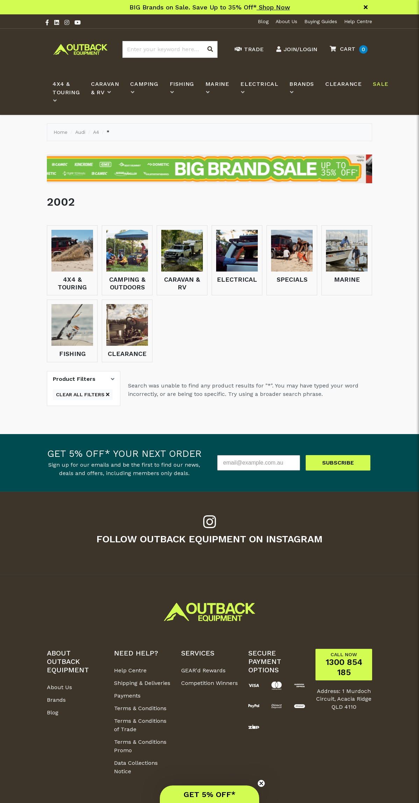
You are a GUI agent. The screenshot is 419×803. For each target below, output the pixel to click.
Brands (56, 699)
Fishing (72, 353)
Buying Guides (320, 21)
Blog (263, 21)
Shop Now (273, 7)
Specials (292, 279)
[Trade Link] (247, 49)
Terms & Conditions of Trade (140, 725)
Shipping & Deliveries (142, 683)
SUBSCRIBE (338, 462)
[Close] (365, 7)
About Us (286, 21)
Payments (127, 695)
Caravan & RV (182, 283)
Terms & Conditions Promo (140, 746)
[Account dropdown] (295, 49)
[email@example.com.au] (258, 463)
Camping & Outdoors (127, 283)
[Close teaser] (261, 783)
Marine (347, 279)
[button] (347, 49)
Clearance (127, 353)
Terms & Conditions (140, 708)
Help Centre (358, 21)
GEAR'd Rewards (203, 670)
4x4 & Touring (72, 283)
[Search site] (210, 49)
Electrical (237, 279)
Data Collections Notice (136, 767)
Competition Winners (209, 683)
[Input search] (170, 49)
